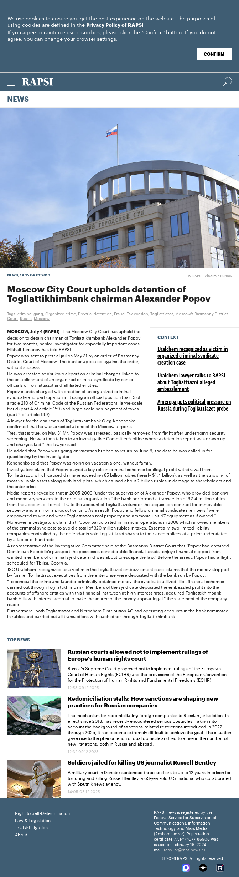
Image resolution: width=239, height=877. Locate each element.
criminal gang (30, 313)
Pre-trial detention (95, 313)
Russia (26, 318)
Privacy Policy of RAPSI (115, 25)
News (18, 99)
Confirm (214, 54)
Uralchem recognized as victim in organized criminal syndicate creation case (192, 356)
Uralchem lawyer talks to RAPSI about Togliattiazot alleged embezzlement (191, 382)
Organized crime (60, 313)
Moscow (42, 318)
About (21, 834)
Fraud (119, 313)
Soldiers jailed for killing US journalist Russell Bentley (142, 763)
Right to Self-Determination (42, 812)
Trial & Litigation (31, 826)
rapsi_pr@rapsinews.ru (184, 849)
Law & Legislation (33, 819)
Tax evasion (137, 313)
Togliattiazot (161, 313)
